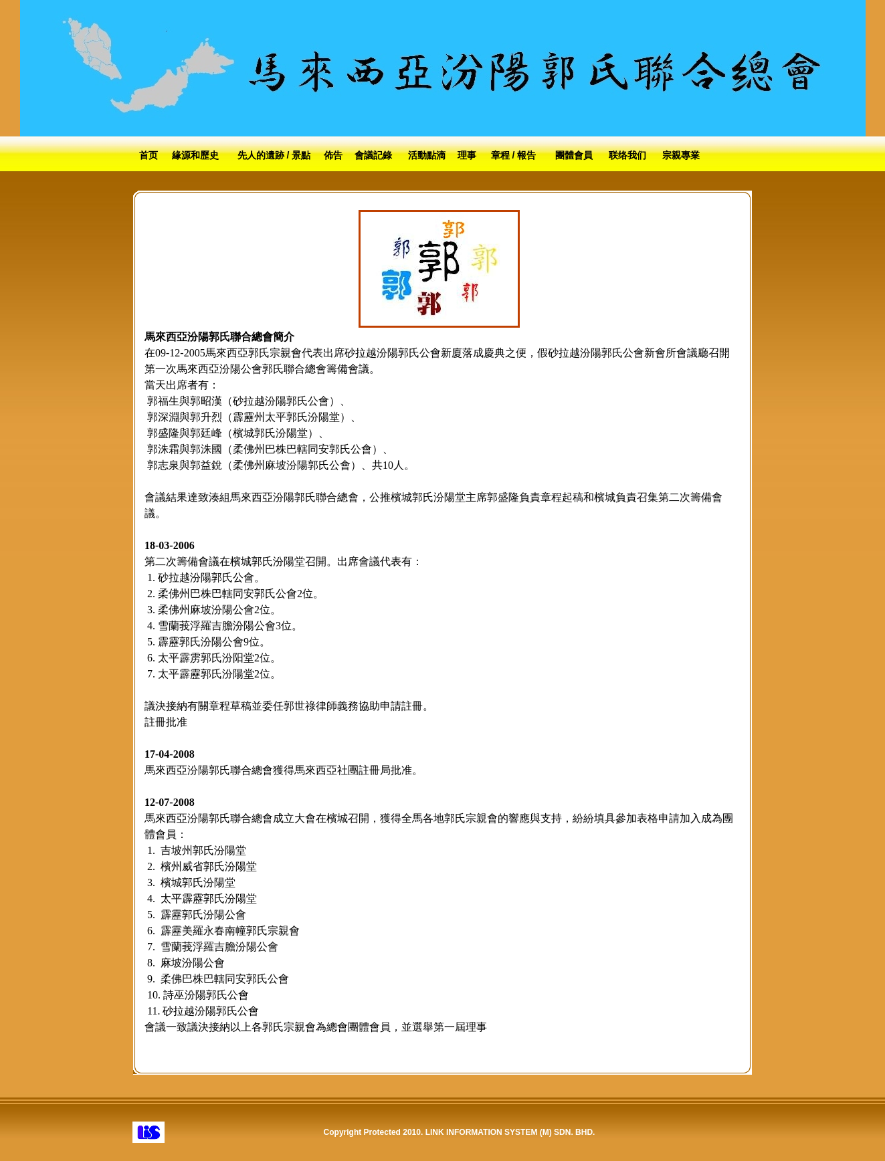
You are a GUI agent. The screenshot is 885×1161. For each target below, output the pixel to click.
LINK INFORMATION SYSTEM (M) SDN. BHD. (510, 1132)
